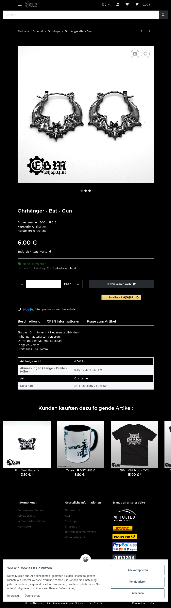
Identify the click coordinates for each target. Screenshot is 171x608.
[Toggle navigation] (20, 2)
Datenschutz (73, 510)
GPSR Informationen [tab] (63, 321)
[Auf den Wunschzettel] (145, 54)
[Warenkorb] (143, 4)
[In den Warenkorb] (21, 44)
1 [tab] (81, 191)
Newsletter (25, 526)
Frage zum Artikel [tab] (101, 321)
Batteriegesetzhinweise (80, 532)
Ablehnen (135, 593)
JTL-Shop (150, 603)
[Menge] (43, 284)
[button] (117, 4)
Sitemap (70, 521)
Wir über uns (26, 515)
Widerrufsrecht (75, 537)
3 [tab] (89, 191)
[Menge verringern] (22, 284)
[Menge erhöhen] (78, 284)
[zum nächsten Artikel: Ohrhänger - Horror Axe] (149, 31)
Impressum (72, 526)
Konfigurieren (135, 581)
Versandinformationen (32, 521)
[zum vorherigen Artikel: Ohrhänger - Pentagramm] (141, 31)
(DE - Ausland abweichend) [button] (62, 268)
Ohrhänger (39, 226)
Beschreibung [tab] (29, 321)
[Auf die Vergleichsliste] (135, 54)
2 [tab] (85, 191)
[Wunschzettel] (127, 4)
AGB (68, 515)
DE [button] (104, 4)
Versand (45, 251)
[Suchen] (81, 15)
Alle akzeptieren (135, 570)
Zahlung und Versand (32, 510)
